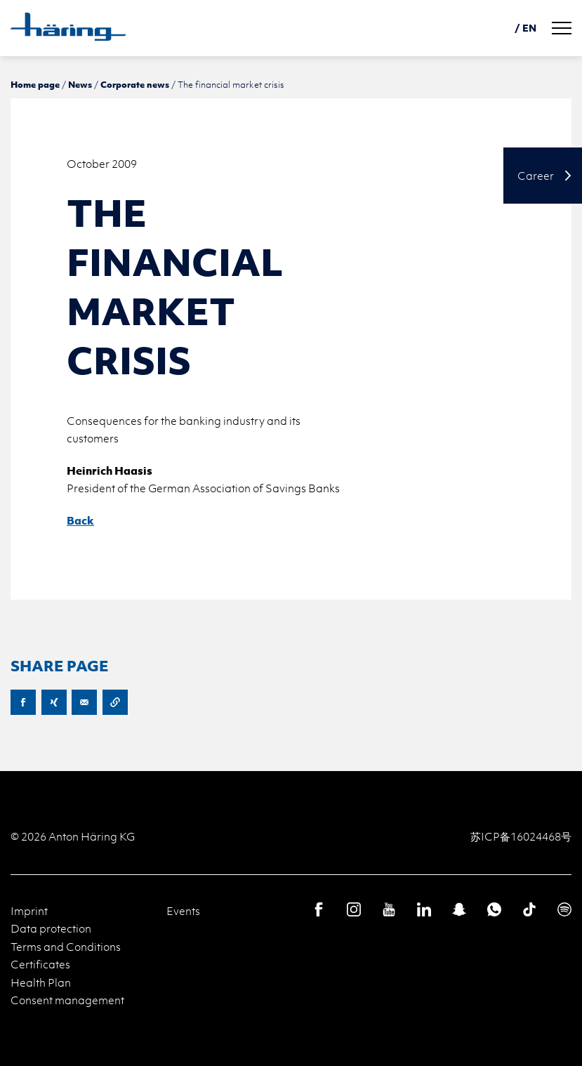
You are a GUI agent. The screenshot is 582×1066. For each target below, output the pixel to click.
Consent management (67, 1000)
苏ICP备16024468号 (520, 836)
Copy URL (115, 702)
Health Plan (41, 982)
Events (183, 911)
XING (54, 702)
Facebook (23, 702)
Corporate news (134, 84)
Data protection (51, 928)
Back (80, 520)
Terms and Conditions (66, 946)
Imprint (29, 911)
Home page (35, 84)
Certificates (40, 964)
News (80, 84)
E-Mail (84, 702)
